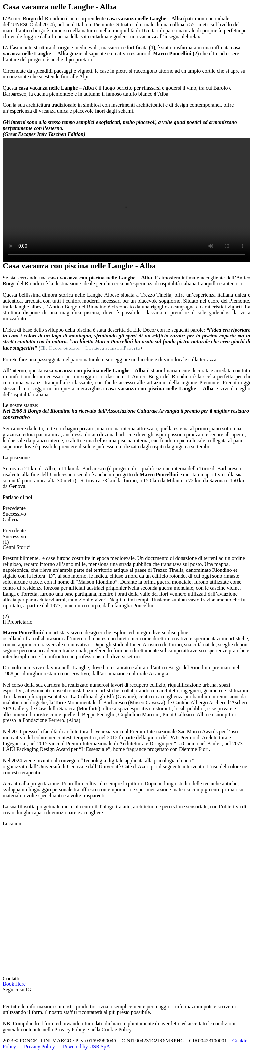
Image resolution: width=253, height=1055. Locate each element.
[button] (14, 984)
